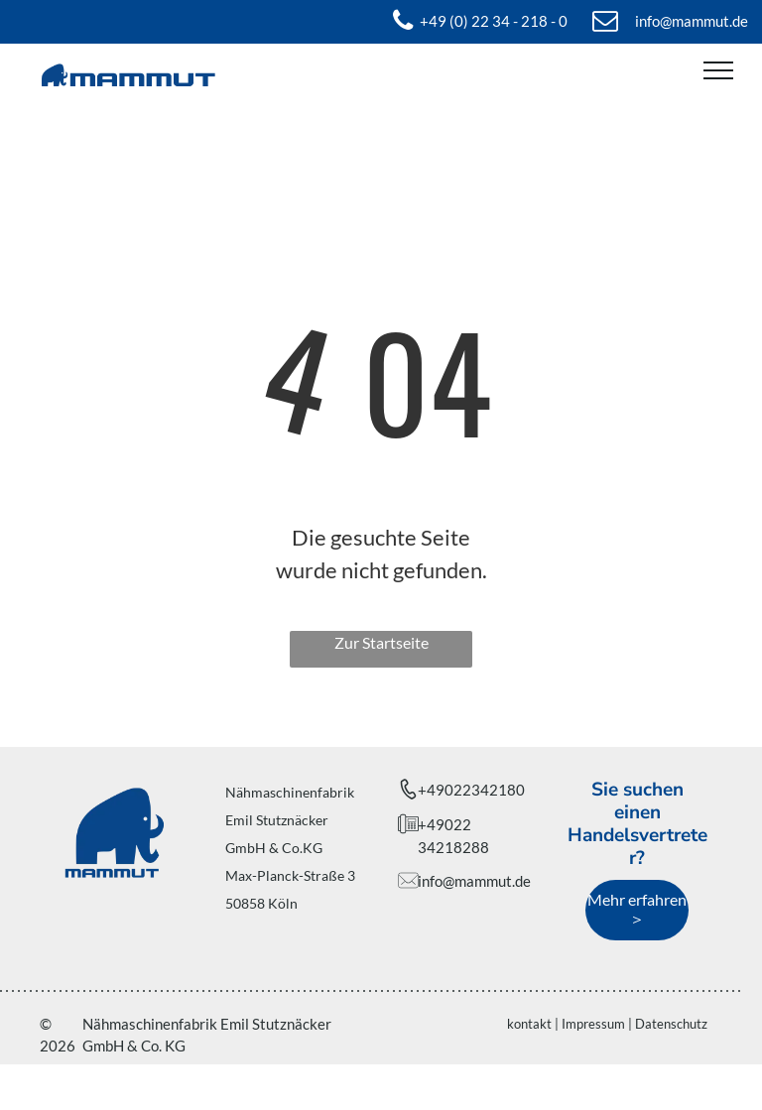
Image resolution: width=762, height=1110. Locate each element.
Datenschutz (671, 1024)
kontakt (529, 1024)
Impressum (593, 1024)
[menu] (718, 70)
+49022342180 (471, 790)
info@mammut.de (474, 881)
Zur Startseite (381, 642)
